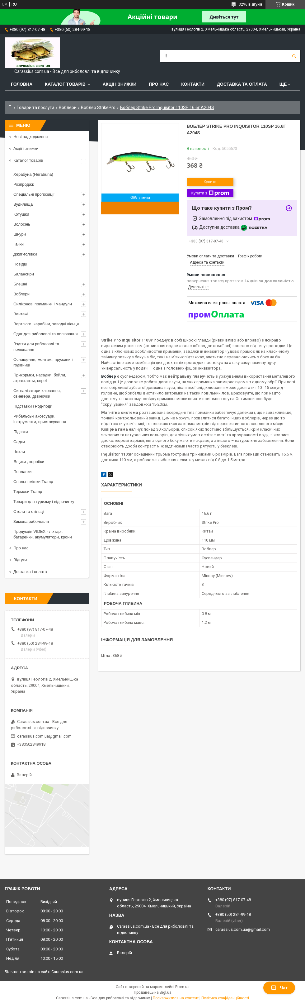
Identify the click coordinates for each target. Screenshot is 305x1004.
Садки (19, 441)
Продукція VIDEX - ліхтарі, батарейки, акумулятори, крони (42, 534)
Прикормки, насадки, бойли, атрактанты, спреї (39, 378)
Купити (210, 181)
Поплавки (22, 471)
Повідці (20, 264)
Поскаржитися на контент (176, 998)
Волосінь (21, 224)
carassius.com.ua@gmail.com (44, 736)
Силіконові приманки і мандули (42, 304)
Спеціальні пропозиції (33, 194)
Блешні (20, 284)
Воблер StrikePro (98, 107)
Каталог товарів (65, 84)
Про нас (159, 84)
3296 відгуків (250, 4)
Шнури (19, 234)
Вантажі (20, 314)
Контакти (192, 84)
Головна (21, 84)
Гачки (18, 244)
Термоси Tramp (27, 491)
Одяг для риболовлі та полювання (45, 334)
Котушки (21, 214)
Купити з (210, 193)
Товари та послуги (35, 107)
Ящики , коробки (28, 461)
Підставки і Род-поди (32, 406)
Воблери (68, 107)
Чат (279, 988)
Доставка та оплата (242, 84)
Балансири (23, 274)
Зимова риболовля (31, 521)
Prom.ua (182, 987)
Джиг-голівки (25, 254)
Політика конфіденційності (225, 998)
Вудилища (23, 204)
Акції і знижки (120, 84)
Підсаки (20, 431)
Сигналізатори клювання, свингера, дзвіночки (37, 393)
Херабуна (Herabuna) (33, 174)
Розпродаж (23, 184)
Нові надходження (30, 136)
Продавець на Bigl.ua (152, 992)
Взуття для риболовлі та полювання (36, 347)
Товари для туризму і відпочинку (43, 501)
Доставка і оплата (30, 571)
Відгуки (20, 559)
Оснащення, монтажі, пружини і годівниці (43, 362)
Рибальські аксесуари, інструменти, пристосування (39, 419)
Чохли (19, 451)
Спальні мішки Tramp (33, 481)
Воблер (108, 376)
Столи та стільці (28, 511)
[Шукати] (294, 56)
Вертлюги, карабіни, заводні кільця (46, 324)
